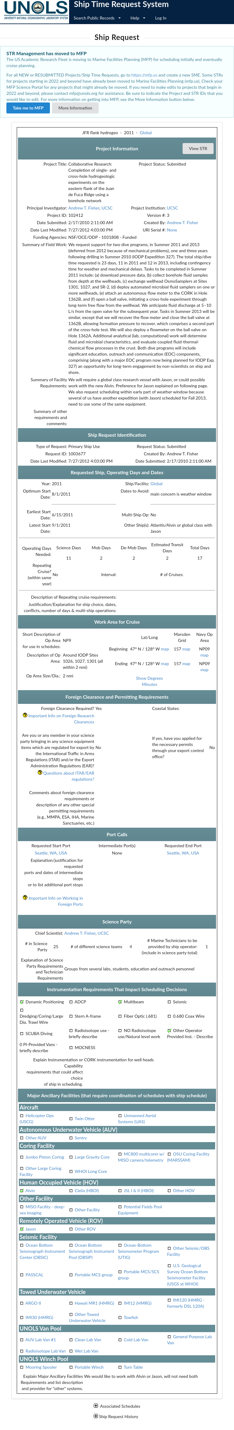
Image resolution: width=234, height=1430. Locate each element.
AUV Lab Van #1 (41, 1339)
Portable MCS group (94, 1274)
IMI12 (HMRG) (138, 1303)
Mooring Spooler (41, 1367)
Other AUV (36, 1137)
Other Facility (87, 1209)
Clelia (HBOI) (87, 1190)
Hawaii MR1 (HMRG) (94, 1303)
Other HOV (184, 1190)
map (165, 648)
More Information (75, 107)
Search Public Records (97, 17)
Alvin (30, 1190)
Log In (160, 17)
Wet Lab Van (86, 1350)
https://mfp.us (144, 74)
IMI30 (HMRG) (39, 1317)
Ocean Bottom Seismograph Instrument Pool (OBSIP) (91, 1251)
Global (146, 132)
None (172, 229)
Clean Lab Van (88, 1339)
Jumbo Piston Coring (45, 1156)
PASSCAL (34, 1274)
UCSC (107, 207)
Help (138, 17)
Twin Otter (85, 1118)
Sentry (81, 1137)
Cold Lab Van (136, 1339)
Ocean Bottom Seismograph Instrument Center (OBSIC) (42, 1251)
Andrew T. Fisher (83, 207)
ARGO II (33, 1303)
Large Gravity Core (92, 1156)
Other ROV (85, 1228)
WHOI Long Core (91, 1171)
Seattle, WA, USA (51, 852)
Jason (31, 1228)
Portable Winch (89, 1367)
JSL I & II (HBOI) (139, 1190)
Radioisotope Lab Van (46, 1350)
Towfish (131, 1317)
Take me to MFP (28, 107)
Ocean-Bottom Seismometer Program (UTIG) (138, 1251)
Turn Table (133, 1367)
